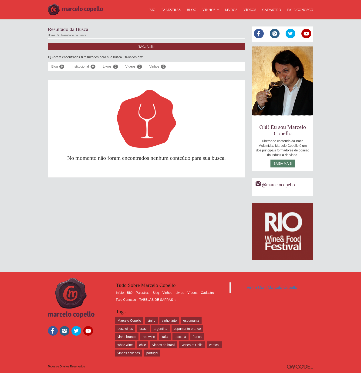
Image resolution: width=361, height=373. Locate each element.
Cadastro (207, 292)
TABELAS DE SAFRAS (157, 299)
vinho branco (127, 337)
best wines (125, 328)
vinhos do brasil (163, 345)
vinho (151, 320)
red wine (149, 337)
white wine (125, 345)
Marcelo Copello (129, 320)
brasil (143, 328)
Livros (110, 67)
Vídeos (133, 67)
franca (197, 337)
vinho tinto (169, 320)
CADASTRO (271, 10)
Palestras (171, 10)
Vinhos (157, 67)
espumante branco (187, 328)
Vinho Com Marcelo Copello (271, 287)
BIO (152, 10)
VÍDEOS (249, 10)
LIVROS (231, 10)
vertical (214, 345)
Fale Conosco (126, 299)
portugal (152, 353)
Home (51, 35)
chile (142, 345)
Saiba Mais (282, 163)
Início (120, 292)
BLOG (191, 10)
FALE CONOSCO (300, 10)
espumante (191, 320)
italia (165, 337)
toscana (180, 337)
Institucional (83, 67)
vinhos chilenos (129, 353)
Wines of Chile (192, 345)
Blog (57, 67)
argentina (160, 328)
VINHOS (210, 10)
